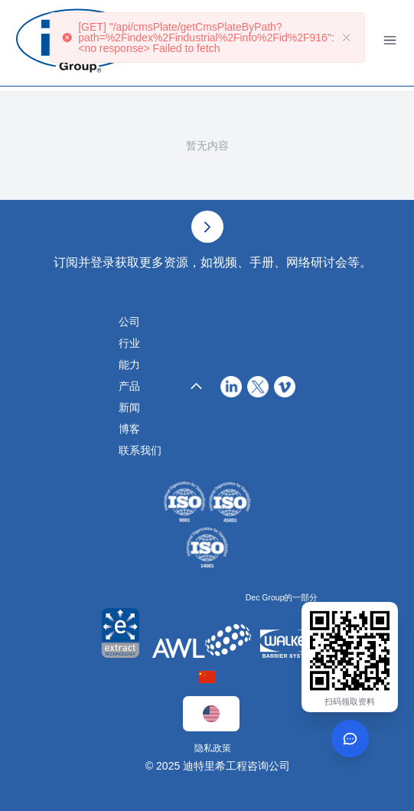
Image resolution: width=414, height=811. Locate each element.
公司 (129, 322)
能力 (129, 364)
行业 (129, 343)
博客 (129, 429)
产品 (129, 386)
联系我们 (140, 450)
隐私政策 (212, 748)
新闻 (129, 407)
